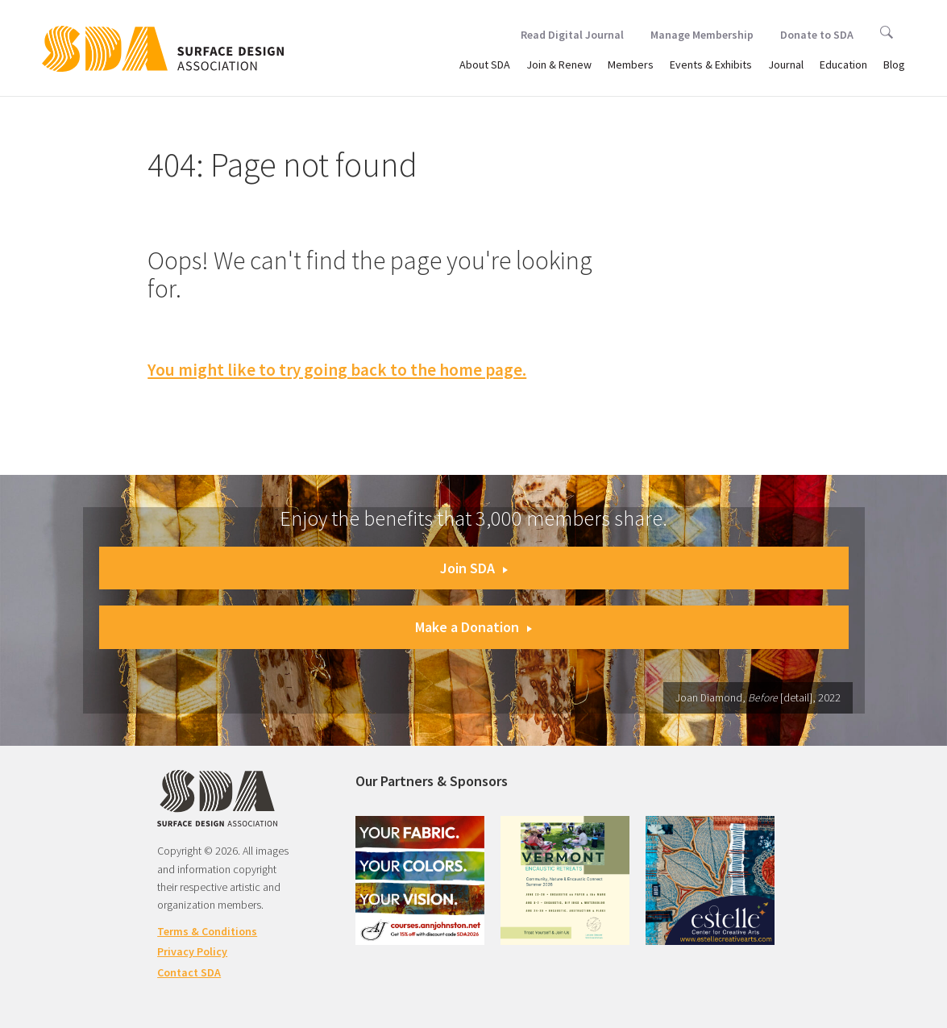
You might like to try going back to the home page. (336, 370)
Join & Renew (559, 64)
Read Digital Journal (572, 34)
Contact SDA (189, 972)
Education (843, 64)
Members (631, 64)
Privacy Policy (192, 951)
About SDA (484, 64)
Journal (786, 64)
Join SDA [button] (474, 568)
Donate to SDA (817, 34)
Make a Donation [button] (473, 627)
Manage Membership (702, 34)
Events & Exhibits (711, 64)
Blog (894, 64)
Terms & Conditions (207, 931)
